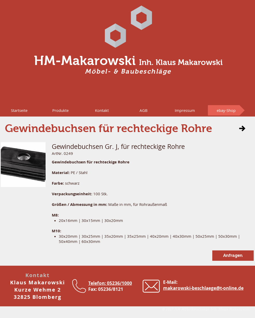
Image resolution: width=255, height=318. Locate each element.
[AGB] (143, 110)
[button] (60, 110)
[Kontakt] (102, 110)
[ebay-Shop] (226, 110)
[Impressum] (184, 110)
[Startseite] (19, 110)
